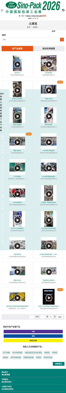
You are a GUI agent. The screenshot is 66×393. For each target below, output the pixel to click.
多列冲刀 (17, 73)
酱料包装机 (48, 124)
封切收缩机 (48, 73)
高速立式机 (48, 98)
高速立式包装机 (17, 98)
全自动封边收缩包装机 (48, 228)
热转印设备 (48, 357)
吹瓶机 (38, 357)
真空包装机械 (16, 357)
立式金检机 (17, 176)
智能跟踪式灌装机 (49, 280)
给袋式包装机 (17, 124)
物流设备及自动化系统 (33, 352)
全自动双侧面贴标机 (48, 176)
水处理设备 (17, 254)
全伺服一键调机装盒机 (48, 202)
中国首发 (28, 134)
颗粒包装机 (17, 150)
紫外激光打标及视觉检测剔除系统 (17, 306)
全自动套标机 (17, 202)
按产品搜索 (17, 48)
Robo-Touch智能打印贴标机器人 (48, 306)
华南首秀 (60, 82)
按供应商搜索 (48, 48)
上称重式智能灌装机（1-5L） (48, 254)
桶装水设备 (17, 280)
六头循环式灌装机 (49, 150)
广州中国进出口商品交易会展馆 (33, 16)
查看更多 (58, 364)
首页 (28, 27)
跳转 (60, 317)
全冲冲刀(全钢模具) (17, 228)
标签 (33, 336)
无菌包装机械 (28, 357)
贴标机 (47, 352)
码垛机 (54, 352)
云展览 (34, 27)
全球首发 (60, 289)
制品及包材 (33, 340)
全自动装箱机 (17, 352)
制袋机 (5, 357)
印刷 (33, 331)
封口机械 (6, 352)
